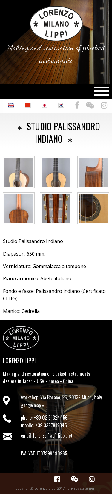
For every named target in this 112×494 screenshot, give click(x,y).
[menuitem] (11, 105)
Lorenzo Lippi (19, 360)
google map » (32, 405)
